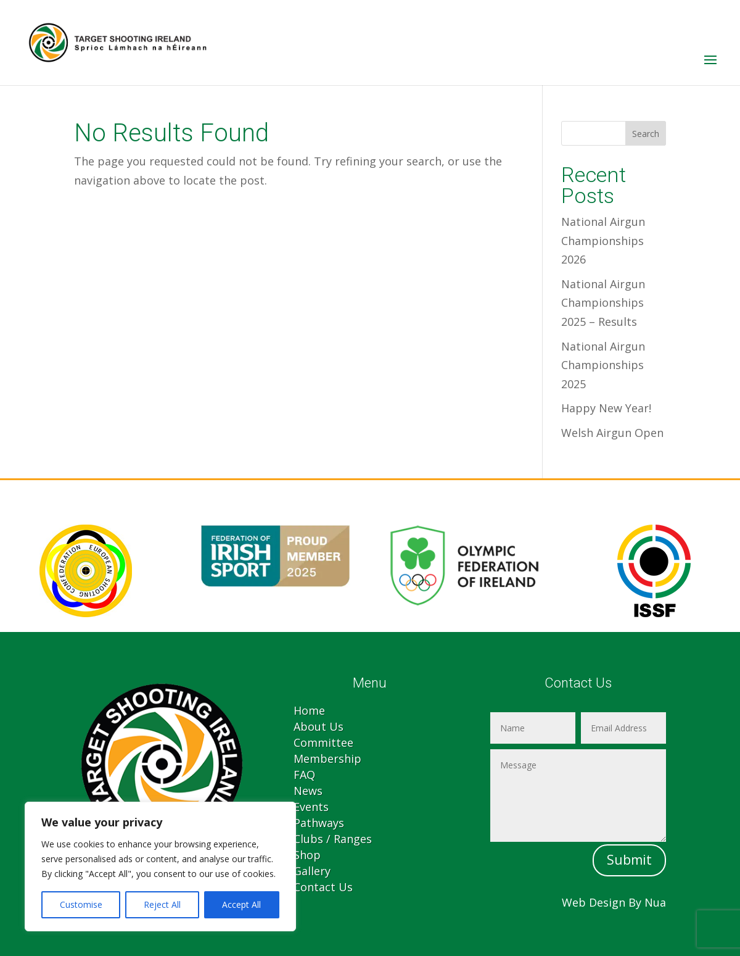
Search (645, 133)
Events (311, 806)
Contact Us (323, 886)
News (308, 790)
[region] (160, 866)
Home (309, 710)
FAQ (304, 774)
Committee (323, 742)
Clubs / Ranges (333, 838)
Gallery (312, 870)
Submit (629, 859)
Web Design (593, 902)
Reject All (162, 904)
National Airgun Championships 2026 (603, 240)
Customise (81, 904)
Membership (327, 758)
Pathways (319, 822)
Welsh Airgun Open (612, 432)
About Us (318, 726)
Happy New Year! (606, 408)
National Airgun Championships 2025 (603, 365)
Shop (307, 854)
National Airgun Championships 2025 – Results (603, 302)
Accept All (241, 904)
